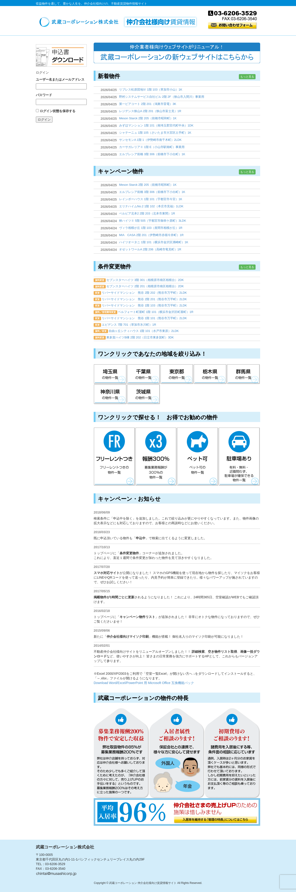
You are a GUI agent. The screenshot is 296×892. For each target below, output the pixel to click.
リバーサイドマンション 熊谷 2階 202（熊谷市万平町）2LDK (144, 292)
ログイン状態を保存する (57, 111)
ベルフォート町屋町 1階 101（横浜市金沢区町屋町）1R (155, 312)
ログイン (44, 119)
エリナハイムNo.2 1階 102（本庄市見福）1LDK (151, 206)
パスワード (44, 95)
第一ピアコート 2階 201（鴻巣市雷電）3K (147, 104)
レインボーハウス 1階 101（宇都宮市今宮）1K (150, 199)
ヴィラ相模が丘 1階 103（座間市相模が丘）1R (150, 228)
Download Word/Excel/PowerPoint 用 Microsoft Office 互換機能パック (144, 683)
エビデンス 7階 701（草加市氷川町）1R (129, 324)
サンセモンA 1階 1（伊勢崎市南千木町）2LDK (150, 140)
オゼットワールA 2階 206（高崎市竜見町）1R (150, 249)
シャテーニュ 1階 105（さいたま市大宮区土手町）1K (155, 132)
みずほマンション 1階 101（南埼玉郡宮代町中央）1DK (156, 125)
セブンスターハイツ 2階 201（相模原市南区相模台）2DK (145, 286)
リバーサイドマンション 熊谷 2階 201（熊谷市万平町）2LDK (144, 299)
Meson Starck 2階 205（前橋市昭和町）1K (148, 118)
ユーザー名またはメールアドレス (60, 79)
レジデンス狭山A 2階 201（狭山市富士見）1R (150, 111)
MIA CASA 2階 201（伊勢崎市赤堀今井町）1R (151, 235)
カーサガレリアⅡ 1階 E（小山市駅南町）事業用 (152, 147)
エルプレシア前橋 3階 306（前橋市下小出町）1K (152, 154)
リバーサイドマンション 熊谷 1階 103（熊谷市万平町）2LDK (144, 305)
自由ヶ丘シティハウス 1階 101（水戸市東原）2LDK (144, 331)
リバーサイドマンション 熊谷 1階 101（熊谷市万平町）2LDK (144, 318)
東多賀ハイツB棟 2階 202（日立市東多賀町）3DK (140, 337)
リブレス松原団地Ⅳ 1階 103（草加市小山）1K (150, 89)
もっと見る (247, 76)
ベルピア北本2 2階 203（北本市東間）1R (147, 213)
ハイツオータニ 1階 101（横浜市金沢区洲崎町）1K (153, 242)
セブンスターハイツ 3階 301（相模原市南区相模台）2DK (145, 280)
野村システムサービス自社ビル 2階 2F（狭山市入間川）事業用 (161, 96)
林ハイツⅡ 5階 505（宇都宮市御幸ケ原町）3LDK (152, 220)
